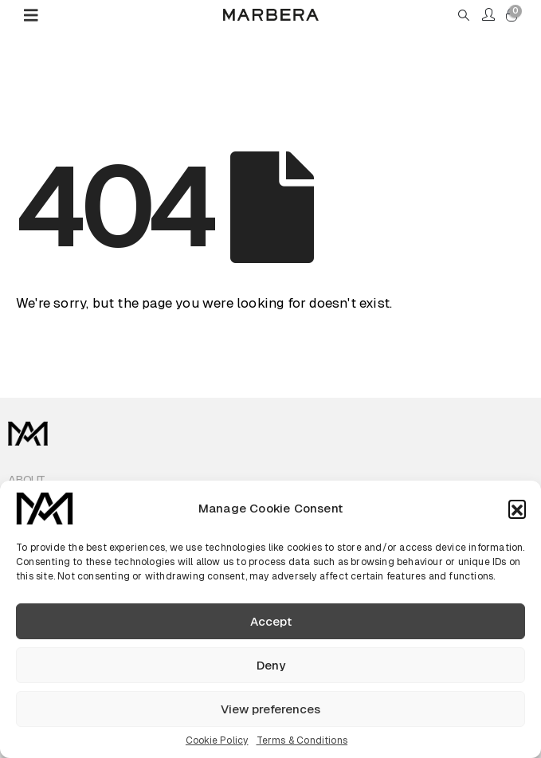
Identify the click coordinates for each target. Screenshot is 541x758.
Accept (271, 621)
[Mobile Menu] (36, 15)
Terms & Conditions (302, 740)
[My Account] (488, 15)
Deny (271, 665)
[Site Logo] (271, 15)
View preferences (270, 709)
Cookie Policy (217, 740)
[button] (517, 508)
